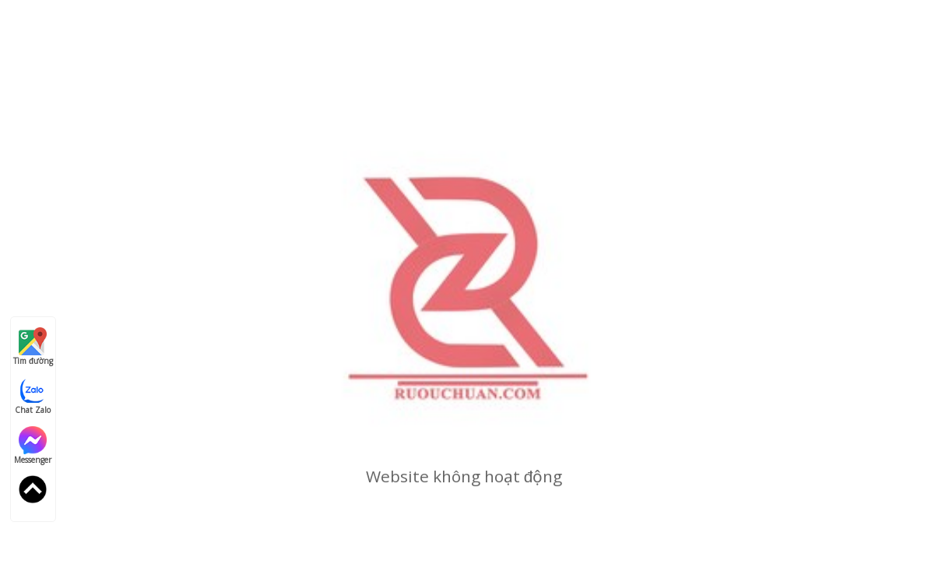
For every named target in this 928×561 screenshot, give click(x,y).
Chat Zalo (33, 395)
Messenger (32, 445)
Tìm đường (33, 346)
